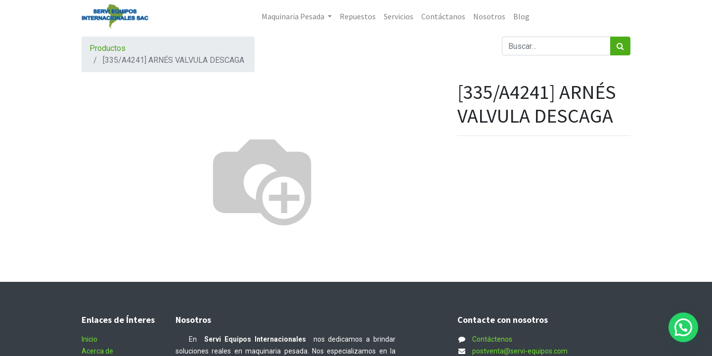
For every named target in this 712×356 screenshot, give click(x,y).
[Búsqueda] (620, 46)
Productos (107, 48)
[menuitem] (358, 16)
